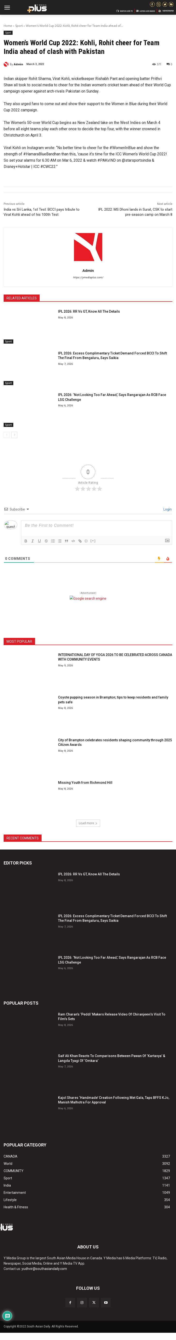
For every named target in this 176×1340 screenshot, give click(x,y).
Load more (88, 823)
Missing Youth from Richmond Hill (85, 783)
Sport (19, 26)
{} (86, 540)
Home (8, 26)
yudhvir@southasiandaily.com (44, 1269)
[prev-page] (7, 435)
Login (167, 509)
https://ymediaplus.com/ (88, 277)
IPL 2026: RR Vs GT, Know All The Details (89, 311)
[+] (93, 540)
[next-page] (14, 435)
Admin (18, 64)
